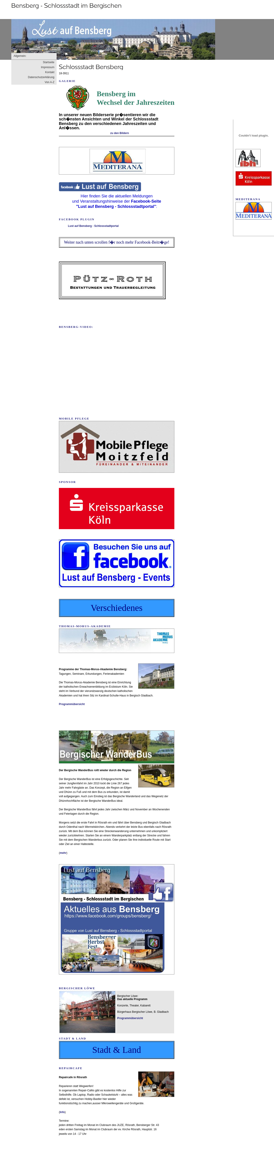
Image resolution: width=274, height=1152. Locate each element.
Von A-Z (49, 82)
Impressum (47, 67)
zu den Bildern (119, 133)
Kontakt (49, 72)
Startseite (48, 62)
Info (62, 1112)
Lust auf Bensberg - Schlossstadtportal (93, 226)
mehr (63, 852)
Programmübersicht (72, 704)
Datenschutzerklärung (41, 77)
